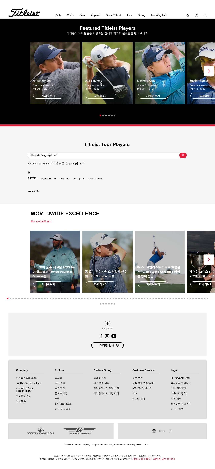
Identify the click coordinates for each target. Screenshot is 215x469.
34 (102, 298)
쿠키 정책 (176, 398)
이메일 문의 (138, 398)
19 (59, 298)
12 (39, 298)
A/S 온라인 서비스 (142, 388)
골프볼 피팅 (100, 377)
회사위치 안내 (23, 396)
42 (124, 298)
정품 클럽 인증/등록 (143, 383)
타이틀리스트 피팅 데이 (106, 393)
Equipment (46, 178)
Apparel (95, 15)
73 (103, 304)
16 (50, 298)
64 (187, 298)
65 (190, 298)
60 (176, 298)
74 (106, 304)
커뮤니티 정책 (178, 393)
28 (84, 298)
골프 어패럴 (61, 393)
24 (73, 298)
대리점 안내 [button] (109, 345)
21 (65, 298)
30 (90, 298)
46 (136, 298)
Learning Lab (158, 15)
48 (142, 298)
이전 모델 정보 (63, 409)
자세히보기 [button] (48, 96)
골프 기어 (60, 388)
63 (184, 298)
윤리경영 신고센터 (181, 403)
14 (45, 298)
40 (119, 298)
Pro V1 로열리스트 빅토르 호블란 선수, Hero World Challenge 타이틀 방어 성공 (158, 271)
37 (110, 298)
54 (159, 298)
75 (109, 304)
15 (47, 298)
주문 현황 (137, 377)
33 (99, 298)
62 (182, 298)
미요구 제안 (177, 409)
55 (162, 298)
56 (164, 298)
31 (93, 298)
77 (114, 304)
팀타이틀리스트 (63, 403)
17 (53, 298)
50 (147, 298)
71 (207, 298)
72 (100, 304)
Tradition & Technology (28, 383)
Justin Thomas (199, 80)
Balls (58, 15)
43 (127, 298)
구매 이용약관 (178, 388)
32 (96, 298)
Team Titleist (113, 15)
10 (33, 298)
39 (116, 298)
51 (150, 298)
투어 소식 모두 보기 (41, 221)
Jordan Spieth (41, 80)
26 (79, 298)
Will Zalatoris (93, 80)
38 (113, 298)
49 (144, 298)
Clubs (70, 15)
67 (196, 298)
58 (170, 298)
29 (87, 298)
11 (36, 298)
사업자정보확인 (142, 459)
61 (179, 298)
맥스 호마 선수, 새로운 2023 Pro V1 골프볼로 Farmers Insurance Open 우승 (53, 271)
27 (82, 298)
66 (193, 298)
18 (56, 298)
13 (42, 298)
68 (199, 298)
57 (167, 298)
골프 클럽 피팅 (101, 383)
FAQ (134, 393)
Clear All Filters (95, 179)
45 (133, 298)
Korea (162, 431)
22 (67, 298)
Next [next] (209, 71)
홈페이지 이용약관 (181, 383)
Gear (82, 15)
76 (112, 304)
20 (62, 298)
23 (70, 298)
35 (104, 298)
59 (173, 298)
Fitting (141, 15)
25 (76, 298)
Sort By (76, 178)
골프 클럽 (60, 383)
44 (130, 298)
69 (202, 298)
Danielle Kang (146, 80)
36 (107, 298)
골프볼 (58, 377)
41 (122, 298)
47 (139, 298)
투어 (57, 398)
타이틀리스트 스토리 (27, 377)
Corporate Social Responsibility (25, 389)
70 (204, 298)
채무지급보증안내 (164, 459)
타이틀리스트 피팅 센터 (106, 388)
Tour (129, 15)
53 (156, 298)
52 (153, 298)
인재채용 (21, 401)
